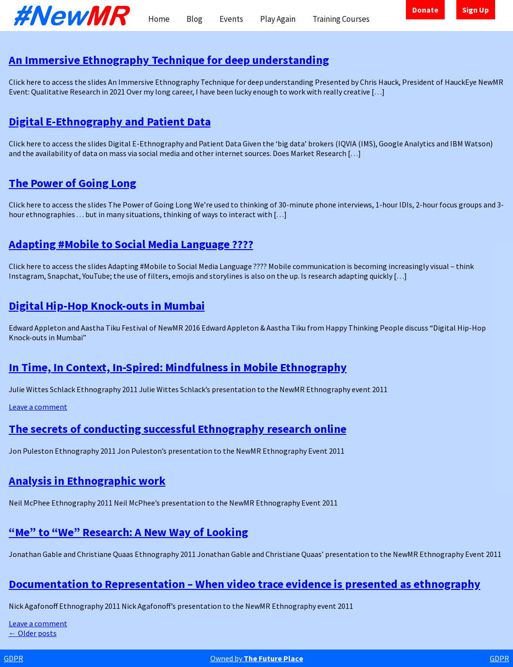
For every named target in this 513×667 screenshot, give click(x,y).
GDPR (13, 658)
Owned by (256, 658)
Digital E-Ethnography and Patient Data (110, 121)
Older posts (33, 633)
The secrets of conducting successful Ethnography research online (177, 428)
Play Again (277, 19)
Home (159, 19)
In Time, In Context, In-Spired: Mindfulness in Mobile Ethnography (178, 367)
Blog (194, 19)
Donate (425, 10)
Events (231, 19)
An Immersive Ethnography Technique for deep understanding (169, 59)
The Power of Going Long (72, 183)
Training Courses (341, 19)
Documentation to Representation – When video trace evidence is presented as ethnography (245, 583)
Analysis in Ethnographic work (87, 480)
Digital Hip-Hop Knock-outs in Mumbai (107, 305)
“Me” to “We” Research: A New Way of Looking (128, 532)
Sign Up (475, 10)
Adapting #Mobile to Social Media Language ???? (131, 244)
